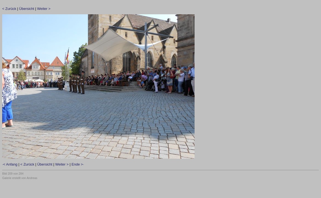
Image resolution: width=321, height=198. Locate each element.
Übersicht (26, 9)
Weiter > (44, 9)
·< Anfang (9, 164)
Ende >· (77, 164)
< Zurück (9, 9)
